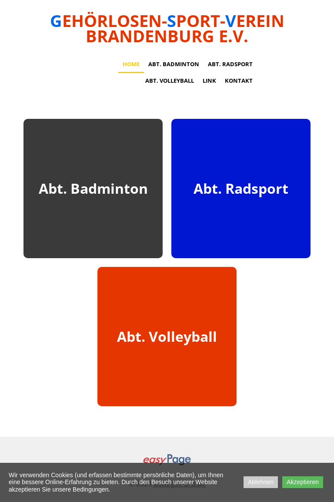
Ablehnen (261, 481)
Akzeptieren (303, 481)
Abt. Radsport (230, 64)
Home (131, 64)
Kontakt (239, 80)
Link (209, 80)
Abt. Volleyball (169, 80)
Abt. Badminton (173, 64)
